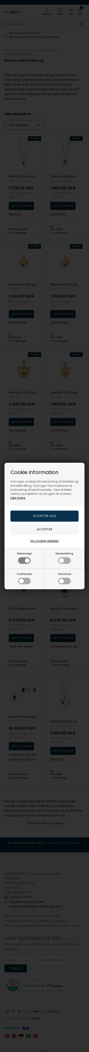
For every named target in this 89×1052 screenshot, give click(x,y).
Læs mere (17, 498)
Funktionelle (24, 578)
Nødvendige (24, 558)
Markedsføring (64, 558)
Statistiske (64, 578)
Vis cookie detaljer (44, 541)
